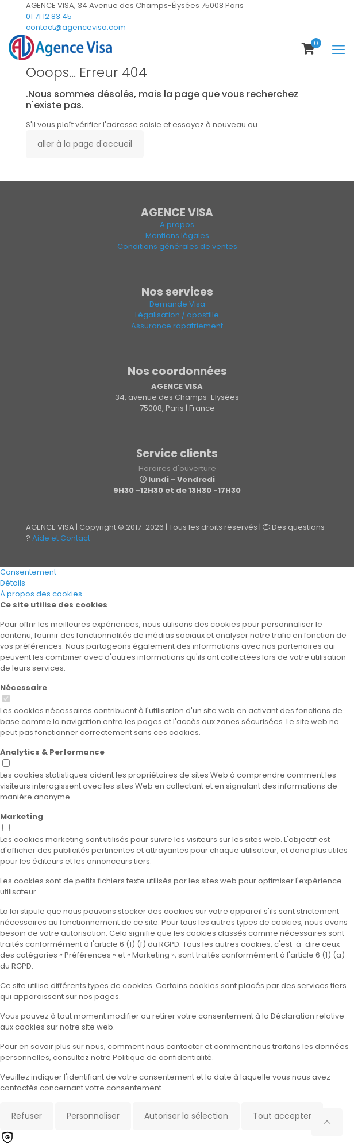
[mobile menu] (338, 50)
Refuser (26, 1116)
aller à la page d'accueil (84, 144)
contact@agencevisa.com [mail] (76, 27)
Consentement (28, 572)
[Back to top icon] (327, 1122)
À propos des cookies (41, 593)
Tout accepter (282, 1116)
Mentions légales (177, 235)
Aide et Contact (61, 538)
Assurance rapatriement (177, 325)
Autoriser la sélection (186, 1116)
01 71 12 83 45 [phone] (49, 16)
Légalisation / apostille (177, 314)
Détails (12, 582)
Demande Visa (177, 304)
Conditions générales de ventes (177, 246)
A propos (177, 224)
